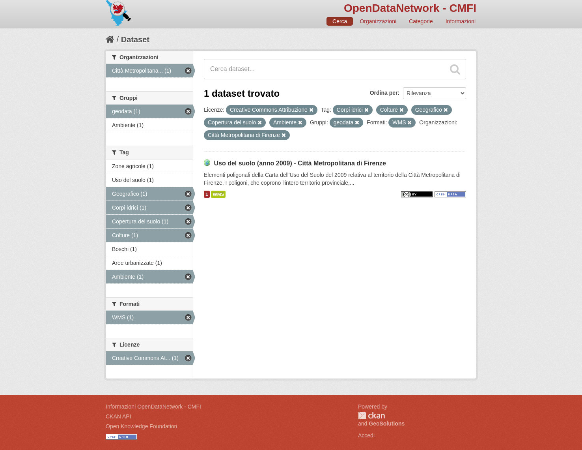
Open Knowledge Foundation (141, 426)
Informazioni (461, 21)
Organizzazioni (378, 21)
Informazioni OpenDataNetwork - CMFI (153, 406)
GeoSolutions (387, 423)
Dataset (135, 39)
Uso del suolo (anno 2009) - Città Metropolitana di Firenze (300, 163)
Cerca (339, 21)
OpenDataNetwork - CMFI (410, 8)
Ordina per (384, 93)
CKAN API (118, 416)
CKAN (371, 415)
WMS (218, 194)
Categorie (421, 21)
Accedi (366, 435)
